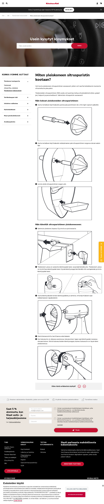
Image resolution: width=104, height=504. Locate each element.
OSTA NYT (69, 10)
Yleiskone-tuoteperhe (16, 81)
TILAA (75, 430)
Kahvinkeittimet (16, 110)
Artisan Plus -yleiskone (11, 88)
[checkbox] (55, 409)
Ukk (8, 15)
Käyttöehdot (25, 449)
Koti (3, 15)
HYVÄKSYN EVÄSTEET (75, 500)
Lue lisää (60, 415)
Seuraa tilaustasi (10, 454)
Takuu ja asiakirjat (10, 457)
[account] (97, 3)
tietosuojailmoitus (15, 422)
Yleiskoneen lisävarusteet (19, 15)
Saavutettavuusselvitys (29, 463)
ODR (22, 466)
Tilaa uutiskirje (101, 252)
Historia (43, 452)
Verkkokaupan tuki (16, 97)
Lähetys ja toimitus (27, 452)
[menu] (3, 3)
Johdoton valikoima (16, 103)
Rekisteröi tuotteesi (72, 464)
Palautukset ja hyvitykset (26, 456)
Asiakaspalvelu (16, 122)
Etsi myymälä (12, 471)
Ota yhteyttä (9, 460)
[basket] (101, 3)
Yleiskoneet (7, 85)
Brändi (42, 449)
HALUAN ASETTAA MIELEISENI (77, 494)
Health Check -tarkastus (9, 448)
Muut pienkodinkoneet (16, 116)
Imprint (23, 460)
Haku (79, 46)
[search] (6, 3)
